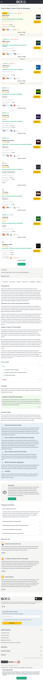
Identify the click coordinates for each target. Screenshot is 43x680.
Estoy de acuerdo (21, 678)
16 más (18, 130)
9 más (18, 29)
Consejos (18, 281)
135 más (18, 54)
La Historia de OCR (5, 632)
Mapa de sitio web (29, 667)
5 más (18, 234)
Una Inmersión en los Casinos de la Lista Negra (10, 642)
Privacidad (11, 667)
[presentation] (41, 401)
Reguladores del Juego (6, 640)
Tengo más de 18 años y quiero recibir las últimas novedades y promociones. (17, 619)
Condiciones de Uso (4, 667)
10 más (18, 257)
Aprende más (12, 498)
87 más (18, 78)
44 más (18, 105)
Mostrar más (21, 264)
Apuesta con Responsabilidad (19, 667)
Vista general (5, 281)
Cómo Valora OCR (5, 637)
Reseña (24, 32)
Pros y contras (12, 281)
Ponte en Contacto (5, 635)
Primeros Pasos (25, 281)
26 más (18, 207)
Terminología (32, 281)
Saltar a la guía (6, 276)
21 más (18, 155)
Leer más (4, 675)
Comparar (19, 32)
